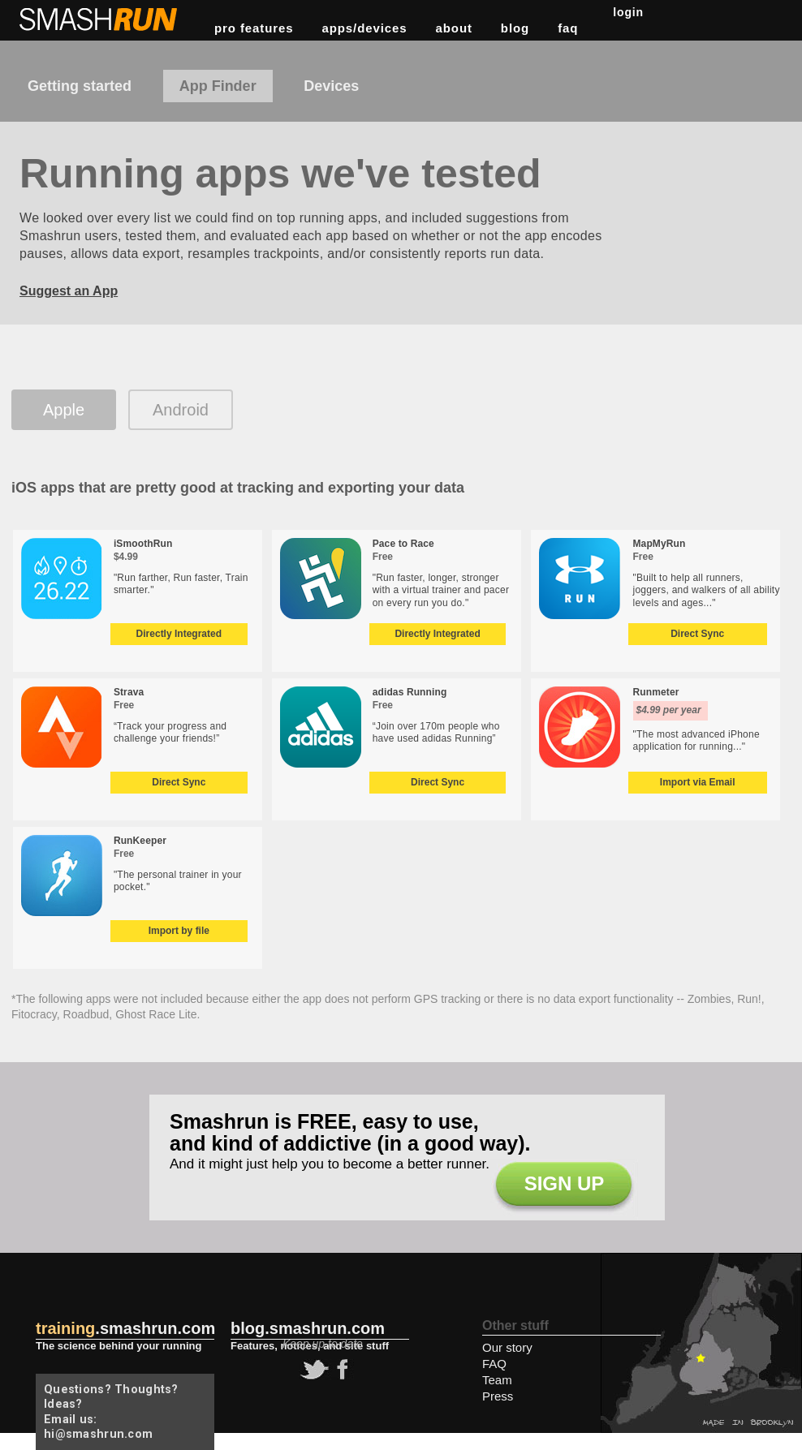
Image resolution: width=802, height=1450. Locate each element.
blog (515, 28)
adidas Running (410, 692)
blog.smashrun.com (308, 1328)
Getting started (80, 86)
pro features (254, 28)
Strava (129, 692)
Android (181, 410)
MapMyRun (659, 543)
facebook (340, 1369)
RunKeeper (140, 840)
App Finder (218, 86)
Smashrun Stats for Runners (99, 19)
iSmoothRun (143, 543)
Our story (507, 1347)
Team (497, 1380)
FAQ (568, 28)
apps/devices (364, 28)
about (454, 28)
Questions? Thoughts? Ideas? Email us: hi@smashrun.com (111, 1412)
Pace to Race (403, 543)
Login (628, 12)
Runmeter (656, 692)
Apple (63, 410)
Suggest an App (68, 291)
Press (497, 1396)
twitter (312, 1369)
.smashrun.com (125, 1328)
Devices (331, 86)
